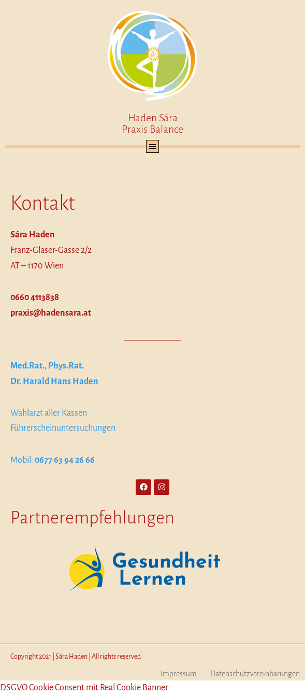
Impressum (179, 674)
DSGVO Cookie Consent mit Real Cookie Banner (84, 687)
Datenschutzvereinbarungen (255, 674)
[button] (152, 146)
